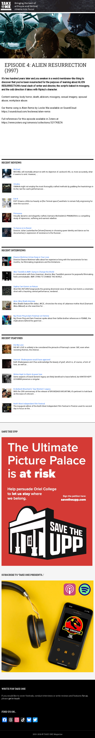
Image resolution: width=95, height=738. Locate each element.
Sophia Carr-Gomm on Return (25, 287)
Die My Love (18, 345)
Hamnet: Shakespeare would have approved (31, 360)
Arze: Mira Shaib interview (24, 301)
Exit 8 (15, 199)
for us (85, 696)
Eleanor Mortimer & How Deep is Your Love (31, 257)
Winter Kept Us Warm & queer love (27, 374)
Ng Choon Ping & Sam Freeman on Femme (31, 316)
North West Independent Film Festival (29, 404)
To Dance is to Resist (22, 228)
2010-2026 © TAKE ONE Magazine (47, 734)
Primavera (17, 213)
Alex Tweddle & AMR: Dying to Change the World (33, 272)
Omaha (16, 184)
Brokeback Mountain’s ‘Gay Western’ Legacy (32, 389)
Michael (16, 169)
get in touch (14, 698)
